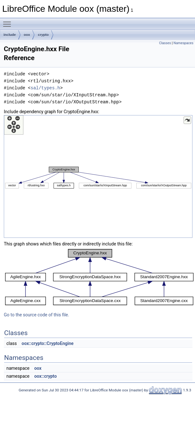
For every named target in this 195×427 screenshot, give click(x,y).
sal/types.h (45, 88)
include (10, 35)
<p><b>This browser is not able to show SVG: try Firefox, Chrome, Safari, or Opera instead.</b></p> (98, 176)
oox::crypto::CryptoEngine (48, 343)
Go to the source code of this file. (36, 314)
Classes (165, 43)
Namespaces (183, 43)
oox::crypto (45, 376)
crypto (43, 35)
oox (27, 35)
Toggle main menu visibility (8, 21)
